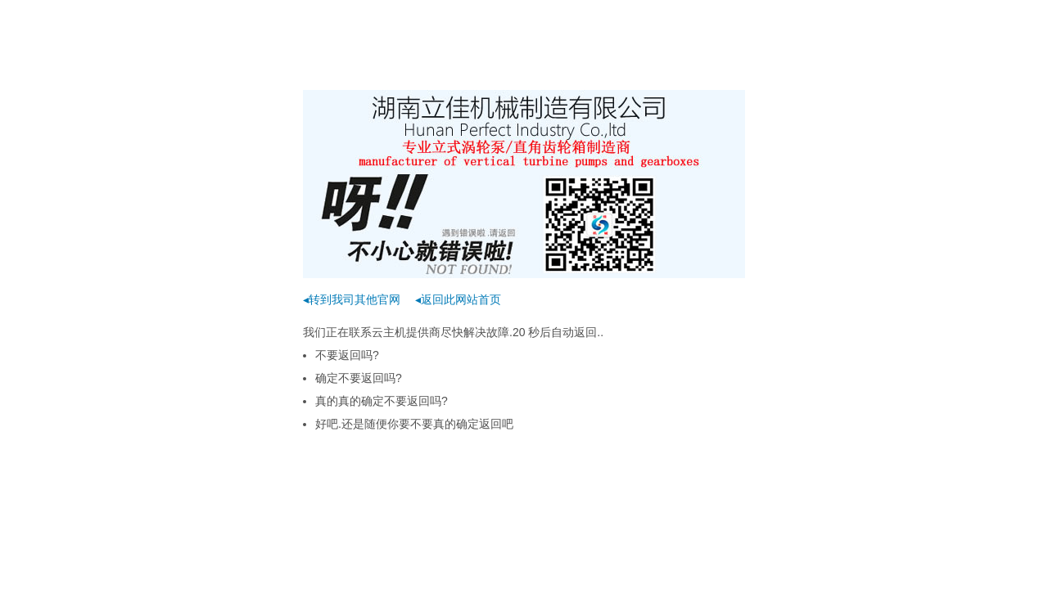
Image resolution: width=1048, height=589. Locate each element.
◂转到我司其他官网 (351, 299)
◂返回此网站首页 (458, 299)
